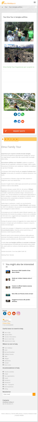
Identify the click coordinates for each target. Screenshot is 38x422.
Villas (5, 356)
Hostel (6, 378)
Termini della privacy (17, 413)
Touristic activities (9, 372)
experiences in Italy (9, 341)
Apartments (7, 360)
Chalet (6, 374)
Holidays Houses (9, 354)
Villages (6, 358)
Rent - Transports (9, 384)
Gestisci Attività (19, 415)
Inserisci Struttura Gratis (30, 413)
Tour (6, 7)
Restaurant (7, 382)
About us (8, 413)
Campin (6, 363)
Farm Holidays (8, 348)
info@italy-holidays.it (8, 402)
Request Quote (19, 131)
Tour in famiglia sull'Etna (15, 7)
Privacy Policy (6, 323)
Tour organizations (9, 376)
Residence (7, 380)
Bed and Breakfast (9, 352)
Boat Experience (8, 386)
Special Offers (8, 334)
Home (3, 413)
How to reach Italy (9, 339)
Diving (6, 389)
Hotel (5, 350)
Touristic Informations (10, 337)
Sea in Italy (7, 332)
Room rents (7, 365)
